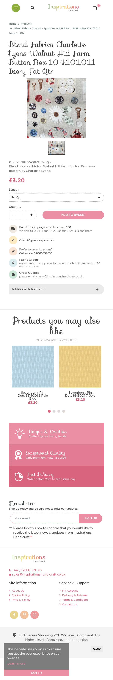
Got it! (36, 673)
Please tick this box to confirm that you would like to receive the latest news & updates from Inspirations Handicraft (53, 532)
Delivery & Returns (74, 595)
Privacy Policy (21, 599)
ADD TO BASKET (73, 215)
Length (14, 190)
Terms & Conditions (75, 599)
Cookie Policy (21, 595)
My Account (70, 590)
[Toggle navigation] (16, 8)
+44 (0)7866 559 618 (27, 570)
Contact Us (69, 604)
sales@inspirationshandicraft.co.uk (38, 574)
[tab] (56, 289)
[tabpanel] (33, 375)
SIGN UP (90, 518)
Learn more (16, 663)
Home (12, 23)
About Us (18, 590)
